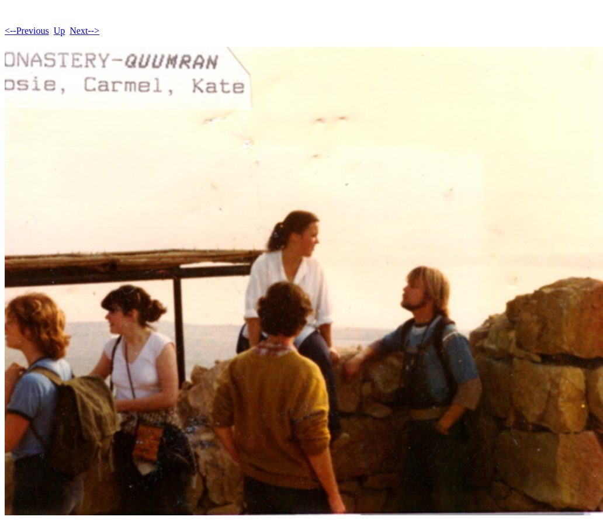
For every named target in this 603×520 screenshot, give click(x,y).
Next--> (84, 31)
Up (59, 31)
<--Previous (27, 31)
